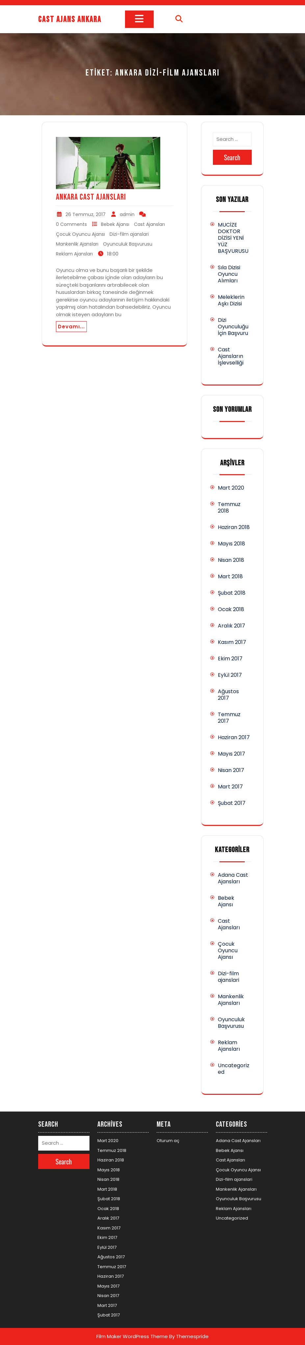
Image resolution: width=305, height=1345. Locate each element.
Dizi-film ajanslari (129, 234)
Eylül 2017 (230, 675)
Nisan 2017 (231, 770)
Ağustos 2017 (228, 695)
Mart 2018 (230, 576)
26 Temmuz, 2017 (85, 214)
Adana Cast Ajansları (233, 878)
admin (127, 214)
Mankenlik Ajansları (77, 244)
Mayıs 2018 (231, 543)
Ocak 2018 (231, 609)
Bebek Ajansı (115, 224)
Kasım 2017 (232, 642)
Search (232, 157)
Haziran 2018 (234, 527)
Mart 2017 (230, 786)
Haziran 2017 (234, 737)
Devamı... (71, 326)
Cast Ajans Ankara (69, 19)
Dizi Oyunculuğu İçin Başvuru (233, 326)
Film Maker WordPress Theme (132, 1336)
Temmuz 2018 (229, 507)
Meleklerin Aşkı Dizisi (231, 300)
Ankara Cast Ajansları (91, 197)
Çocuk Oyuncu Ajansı (80, 234)
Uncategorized (233, 1069)
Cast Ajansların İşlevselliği (230, 356)
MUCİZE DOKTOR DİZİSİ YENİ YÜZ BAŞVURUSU (233, 238)
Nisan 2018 (231, 560)
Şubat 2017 (231, 803)
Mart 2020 (231, 488)
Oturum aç (168, 1140)
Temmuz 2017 (229, 718)
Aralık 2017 (231, 625)
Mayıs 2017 (231, 754)
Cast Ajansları (149, 224)
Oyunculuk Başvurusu (127, 244)
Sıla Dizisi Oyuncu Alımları (229, 274)
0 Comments (71, 224)
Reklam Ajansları (74, 254)
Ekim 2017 (230, 658)
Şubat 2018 (231, 593)
